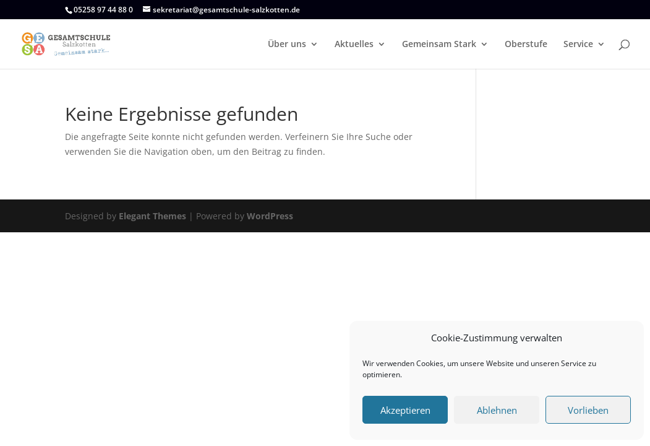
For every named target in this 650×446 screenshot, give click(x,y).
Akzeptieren (405, 410)
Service (578, 45)
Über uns (287, 45)
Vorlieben (588, 410)
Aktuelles (354, 45)
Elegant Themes (152, 216)
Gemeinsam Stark (439, 45)
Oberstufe (526, 45)
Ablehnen (497, 410)
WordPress (270, 216)
